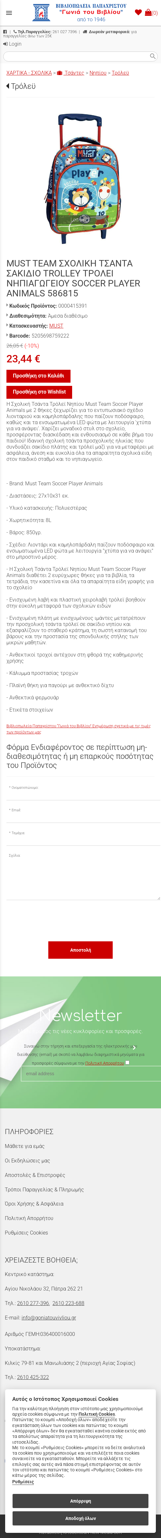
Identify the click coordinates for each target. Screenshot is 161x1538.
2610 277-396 (33, 1303)
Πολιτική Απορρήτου (29, 1218)
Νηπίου (98, 73)
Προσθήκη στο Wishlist (39, 392)
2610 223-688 (68, 1303)
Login (12, 44)
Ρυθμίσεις (23, 1482)
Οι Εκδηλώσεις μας (27, 1161)
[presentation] (55, 920)
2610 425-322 (33, 1377)
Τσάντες (70, 73)
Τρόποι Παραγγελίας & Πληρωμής (44, 1190)
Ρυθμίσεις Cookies (26, 1233)
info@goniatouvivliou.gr (49, 1318)
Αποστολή (80, 950)
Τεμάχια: (18, 833)
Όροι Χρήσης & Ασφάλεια (34, 1204)
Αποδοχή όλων (80, 1518)
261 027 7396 (45, 31)
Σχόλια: (14, 855)
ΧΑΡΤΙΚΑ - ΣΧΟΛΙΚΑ (29, 73)
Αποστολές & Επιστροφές (35, 1175)
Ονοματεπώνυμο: (25, 788)
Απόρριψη (80, 1501)
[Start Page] (80, 13)
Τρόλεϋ (120, 73)
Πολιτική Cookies (97, 1414)
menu (9, 13)
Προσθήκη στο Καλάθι (38, 376)
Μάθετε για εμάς (25, 1146)
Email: (16, 810)
